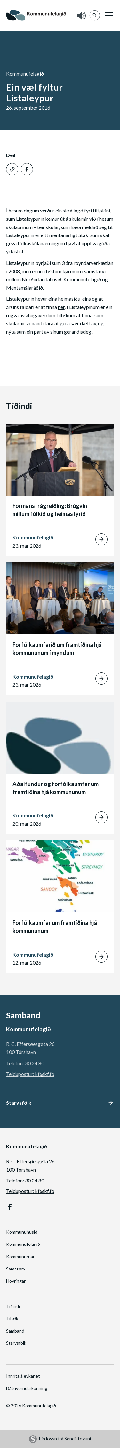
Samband (15, 1330)
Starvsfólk (16, 1343)
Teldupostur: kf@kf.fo (30, 1074)
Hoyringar (16, 1281)
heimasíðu (69, 299)
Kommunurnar (20, 1256)
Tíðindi (13, 1306)
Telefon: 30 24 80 (25, 1063)
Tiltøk (12, 1318)
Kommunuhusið (21, 1232)
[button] (107, 15)
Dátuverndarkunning (26, 1388)
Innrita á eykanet (23, 1376)
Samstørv (15, 1268)
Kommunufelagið (23, 1244)
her (61, 307)
